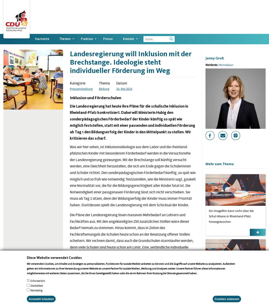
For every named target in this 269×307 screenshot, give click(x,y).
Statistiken (36, 290)
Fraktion (87, 39)
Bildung (104, 89)
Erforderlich (37, 286)
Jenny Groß (214, 58)
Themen (65, 39)
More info (204, 278)
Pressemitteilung (81, 89)
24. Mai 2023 (124, 89)
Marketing (36, 295)
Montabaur (226, 65)
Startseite (42, 39)
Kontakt (128, 39)
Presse (108, 39)
